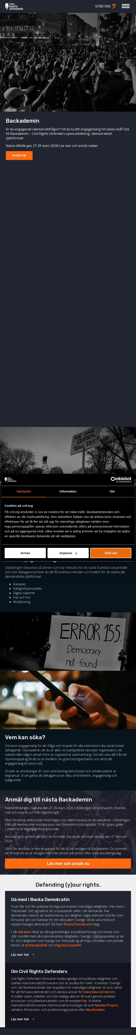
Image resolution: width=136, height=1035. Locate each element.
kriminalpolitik (36, 945)
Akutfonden (95, 1009)
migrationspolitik (68, 945)
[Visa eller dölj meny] (126, 6)
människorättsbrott (99, 992)
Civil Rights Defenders (14, 6)
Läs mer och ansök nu (68, 863)
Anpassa (68, 553)
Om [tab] (112, 491)
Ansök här (19, 155)
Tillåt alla (110, 553)
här (84, 1001)
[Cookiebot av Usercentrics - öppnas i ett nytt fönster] (113, 480)
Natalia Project (106, 1005)
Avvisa (25, 553)
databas (24, 932)
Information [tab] (68, 491)
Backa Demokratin (78, 924)
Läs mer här (20, 954)
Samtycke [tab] (24, 491)
